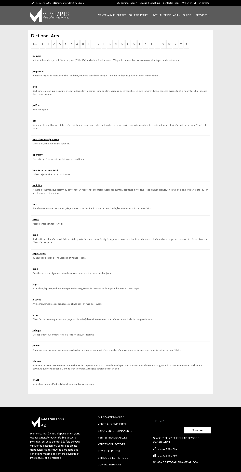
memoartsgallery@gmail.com (68, 3)
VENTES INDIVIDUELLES (112, 437)
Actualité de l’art (165, 15)
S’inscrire (197, 430)
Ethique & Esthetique (113, 457)
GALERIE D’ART (138, 15)
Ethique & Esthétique (150, 3)
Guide (187, 15)
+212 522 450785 (41, 3)
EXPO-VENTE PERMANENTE (115, 430)
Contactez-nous (171, 3)
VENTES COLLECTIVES (111, 444)
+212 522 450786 (165, 455)
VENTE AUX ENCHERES (112, 15)
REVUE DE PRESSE (109, 451)
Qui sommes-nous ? (127, 3)
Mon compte (201, 3)
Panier (187, 3)
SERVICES (201, 15)
